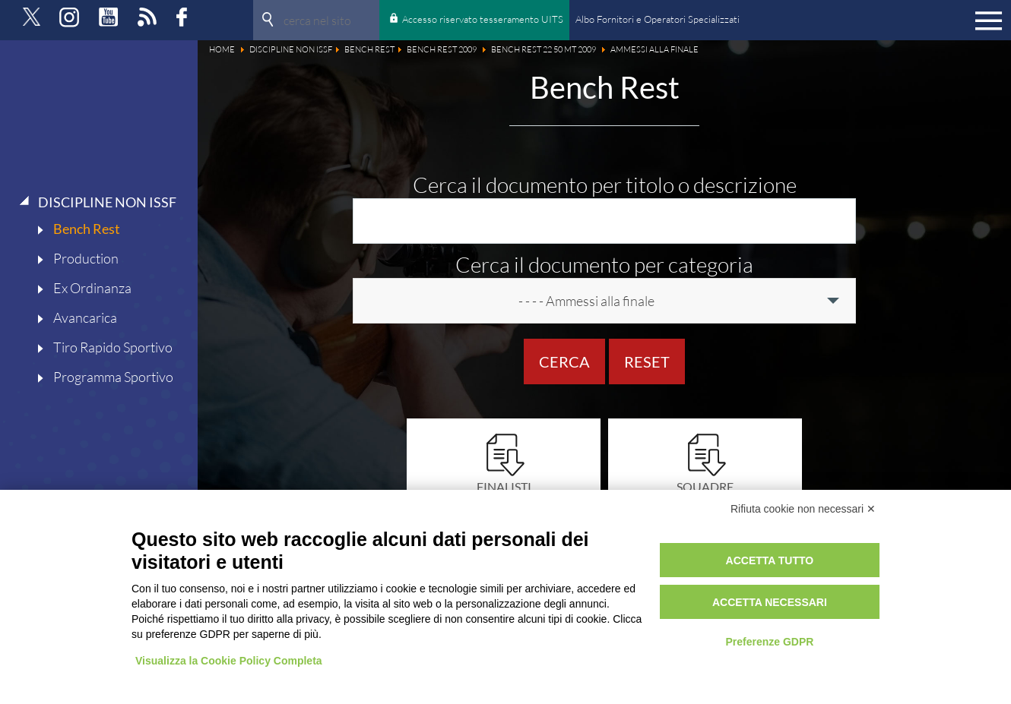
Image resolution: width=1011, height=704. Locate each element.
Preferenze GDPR (769, 642)
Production (86, 258)
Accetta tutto (770, 560)
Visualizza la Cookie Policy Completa (228, 661)
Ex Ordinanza (92, 287)
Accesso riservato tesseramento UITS (482, 19)
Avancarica (85, 317)
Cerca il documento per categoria (604, 264)
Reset (647, 361)
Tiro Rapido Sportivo (113, 347)
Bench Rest (86, 228)
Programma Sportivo (113, 376)
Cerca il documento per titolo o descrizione (605, 184)
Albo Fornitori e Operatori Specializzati (657, 19)
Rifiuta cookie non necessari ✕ (803, 509)
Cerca (564, 361)
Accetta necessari (769, 602)
